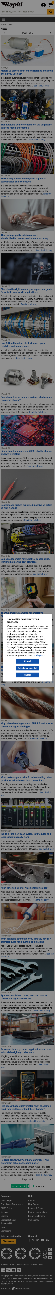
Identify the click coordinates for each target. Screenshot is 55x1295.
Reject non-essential (27, 668)
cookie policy (39, 655)
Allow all (27, 661)
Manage (27, 675)
